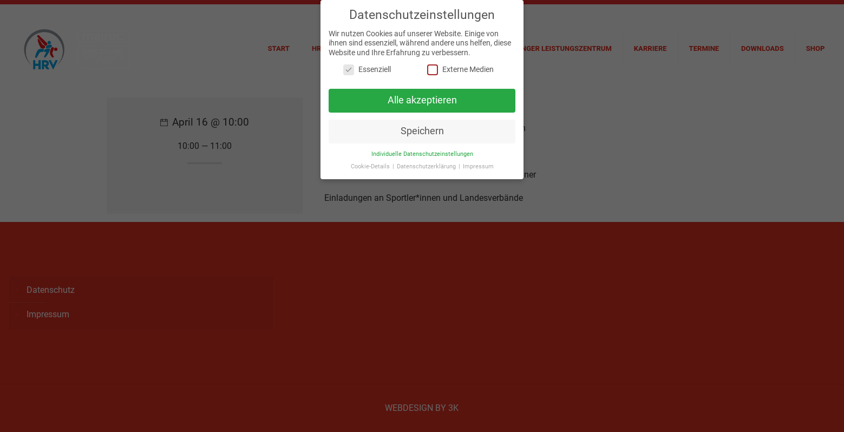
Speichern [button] (422, 127)
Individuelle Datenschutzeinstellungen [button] (422, 150)
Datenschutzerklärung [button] (427, 162)
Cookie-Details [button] (371, 162)
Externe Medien (460, 66)
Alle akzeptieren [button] (422, 96)
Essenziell (367, 66)
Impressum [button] (478, 162)
